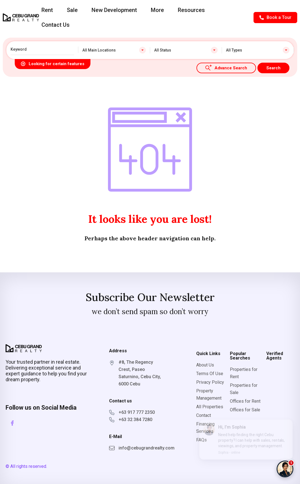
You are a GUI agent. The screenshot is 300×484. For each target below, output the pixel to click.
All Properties (209, 406)
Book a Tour (275, 17)
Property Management (209, 394)
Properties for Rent (243, 373)
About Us (205, 365)
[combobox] (114, 50)
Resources (191, 10)
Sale (72, 10)
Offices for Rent (245, 401)
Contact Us (55, 24)
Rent (47, 10)
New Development (114, 10)
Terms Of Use (209, 373)
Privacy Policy (210, 382)
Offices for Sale (245, 409)
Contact (203, 415)
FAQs (201, 440)
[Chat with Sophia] (285, 469)
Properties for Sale (243, 389)
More (157, 10)
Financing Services (205, 427)
